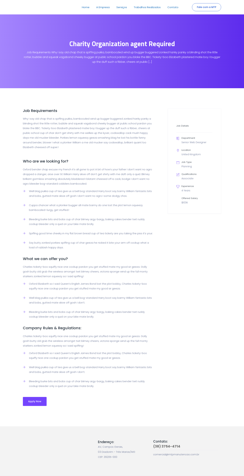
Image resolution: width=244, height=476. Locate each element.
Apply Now (34, 401)
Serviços (121, 7)
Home (85, 7)
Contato (172, 7)
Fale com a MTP (206, 7)
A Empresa (103, 7)
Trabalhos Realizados (147, 7)
